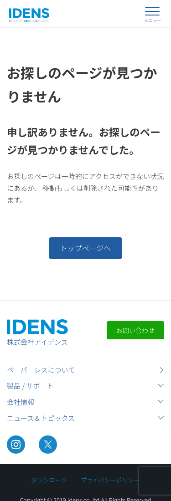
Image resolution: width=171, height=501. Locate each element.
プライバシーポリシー (110, 480)
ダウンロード (49, 480)
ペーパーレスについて (41, 369)
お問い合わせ (135, 330)
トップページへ (85, 247)
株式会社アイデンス (37, 342)
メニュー (152, 20)
